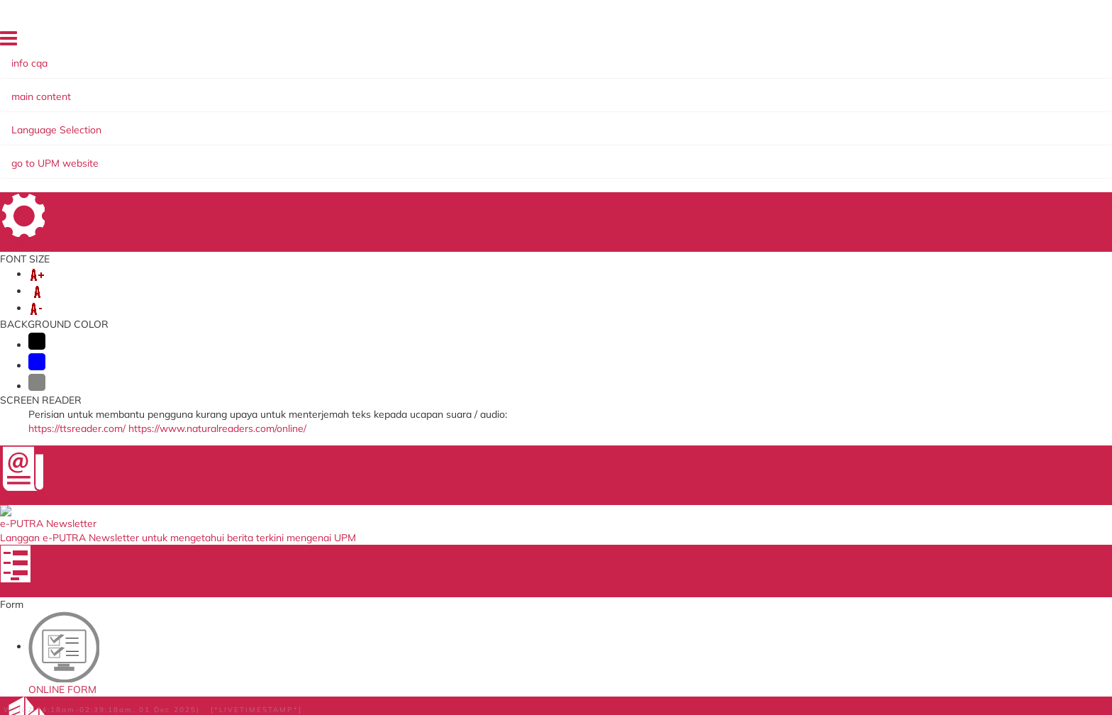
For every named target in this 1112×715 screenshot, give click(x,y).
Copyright (194, 673)
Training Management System (345, 485)
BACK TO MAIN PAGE (556, 368)
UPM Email (684, 498)
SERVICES (273, 122)
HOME (773, 42)
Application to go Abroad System (353, 498)
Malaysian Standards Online (723, 444)
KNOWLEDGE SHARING (749, 122)
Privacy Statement (121, 673)
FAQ (967, 42)
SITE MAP (874, 42)
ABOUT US (116, 122)
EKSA (663, 122)
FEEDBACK (926, 42)
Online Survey (309, 457)
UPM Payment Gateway (714, 471)
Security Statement (382, 673)
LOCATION (1008, 42)
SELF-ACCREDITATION (506, 122)
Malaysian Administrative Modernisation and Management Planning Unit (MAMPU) (542, 494)
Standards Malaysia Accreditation (736, 457)
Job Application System (330, 512)
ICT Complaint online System (343, 444)
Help (318, 673)
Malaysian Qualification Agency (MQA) (556, 471)
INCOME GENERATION (879, 122)
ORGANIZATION (195, 122)
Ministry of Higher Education (533, 444)
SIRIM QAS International (525, 457)
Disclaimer (275, 673)
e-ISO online (688, 485)
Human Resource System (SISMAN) (359, 471)
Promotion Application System (346, 525)
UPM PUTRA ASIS (701, 525)
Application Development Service (734, 512)
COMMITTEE (606, 122)
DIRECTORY (820, 42)
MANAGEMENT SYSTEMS (374, 122)
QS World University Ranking (535, 517)
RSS (234, 673)
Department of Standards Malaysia (548, 531)
